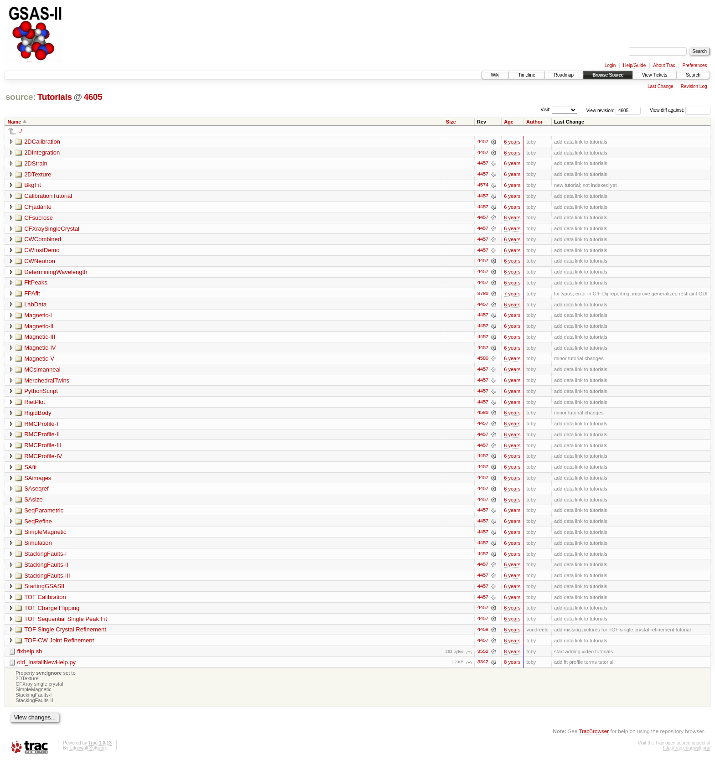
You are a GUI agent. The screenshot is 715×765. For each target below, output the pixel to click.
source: (20, 97)
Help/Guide (634, 65)
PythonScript (41, 393)
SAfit (30, 469)
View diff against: (680, 110)
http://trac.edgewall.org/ (686, 752)
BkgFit (32, 185)
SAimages (37, 480)
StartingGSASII (44, 590)
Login (610, 65)
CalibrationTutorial (48, 196)
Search (693, 75)
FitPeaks (35, 283)
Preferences (695, 65)
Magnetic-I (38, 316)
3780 (482, 295)
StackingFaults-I (45, 557)
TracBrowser (594, 736)
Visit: (545, 109)
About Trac (664, 65)
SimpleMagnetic (45, 535)
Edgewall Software (88, 752)
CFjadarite (38, 207)
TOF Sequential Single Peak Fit (65, 623)
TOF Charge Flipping (51, 612)
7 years (512, 295)
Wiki (495, 75)
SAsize (33, 502)
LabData (35, 305)
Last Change (661, 86)
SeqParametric (43, 513)
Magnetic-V (39, 360)
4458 (482, 634)
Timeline (526, 75)
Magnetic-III (39, 338)
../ (19, 131)
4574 (482, 185)
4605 (92, 97)
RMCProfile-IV (43, 458)
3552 (482, 656)
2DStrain (35, 163)
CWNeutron (39, 261)
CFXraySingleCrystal (51, 229)
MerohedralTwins (46, 382)
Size (451, 121)
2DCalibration (42, 141)
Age (508, 121)
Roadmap (564, 75)
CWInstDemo (41, 251)
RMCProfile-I (41, 426)
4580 (482, 360)
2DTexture (37, 174)
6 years (512, 142)
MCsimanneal (42, 371)
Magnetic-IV (40, 349)
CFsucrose (38, 218)
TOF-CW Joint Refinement (59, 644)
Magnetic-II (38, 327)
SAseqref (36, 491)
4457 (482, 141)
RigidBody (37, 415)
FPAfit (32, 294)
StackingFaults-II (46, 568)
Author (534, 121)
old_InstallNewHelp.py (46, 666)
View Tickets (654, 75)
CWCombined (42, 240)
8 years (512, 656)
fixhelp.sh (29, 655)
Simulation (38, 546)
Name (14, 121)
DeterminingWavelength (55, 272)
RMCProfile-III (43, 448)
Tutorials (54, 97)
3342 (482, 667)
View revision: (600, 110)
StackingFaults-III (47, 579)
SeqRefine (38, 524)
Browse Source (607, 75)
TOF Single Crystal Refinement (65, 634)
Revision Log (694, 86)
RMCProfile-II (42, 437)
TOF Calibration (45, 601)
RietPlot (34, 404)
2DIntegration (42, 152)
